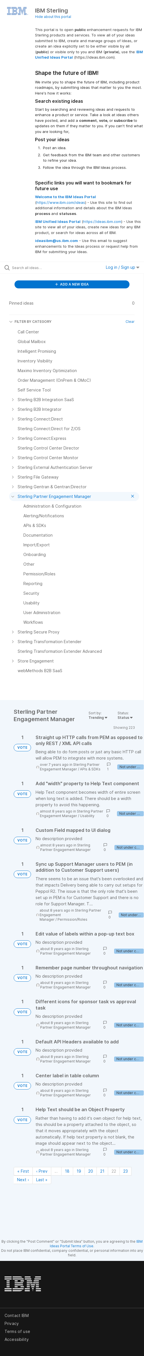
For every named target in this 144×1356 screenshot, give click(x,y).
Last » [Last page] (42, 1179)
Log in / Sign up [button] (122, 267)
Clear (130, 321)
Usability (87, 816)
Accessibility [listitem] (17, 1339)
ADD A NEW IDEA (72, 284)
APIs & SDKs (90, 769)
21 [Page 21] (102, 1171)
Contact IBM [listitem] (17, 1315)
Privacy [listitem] (12, 1323)
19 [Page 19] (79, 1171)
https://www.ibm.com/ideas (60, 202)
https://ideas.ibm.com (102, 221)
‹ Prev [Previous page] (42, 1171)
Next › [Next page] (23, 1179)
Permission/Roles (72, 919)
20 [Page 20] (90, 1171)
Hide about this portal (53, 17)
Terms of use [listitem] (17, 1331)
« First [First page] (23, 1171)
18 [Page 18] (67, 1171)
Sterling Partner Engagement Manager (70, 766)
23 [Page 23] (125, 1171)
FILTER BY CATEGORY (30, 321)
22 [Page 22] (114, 1171)
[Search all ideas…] (43, 267)
